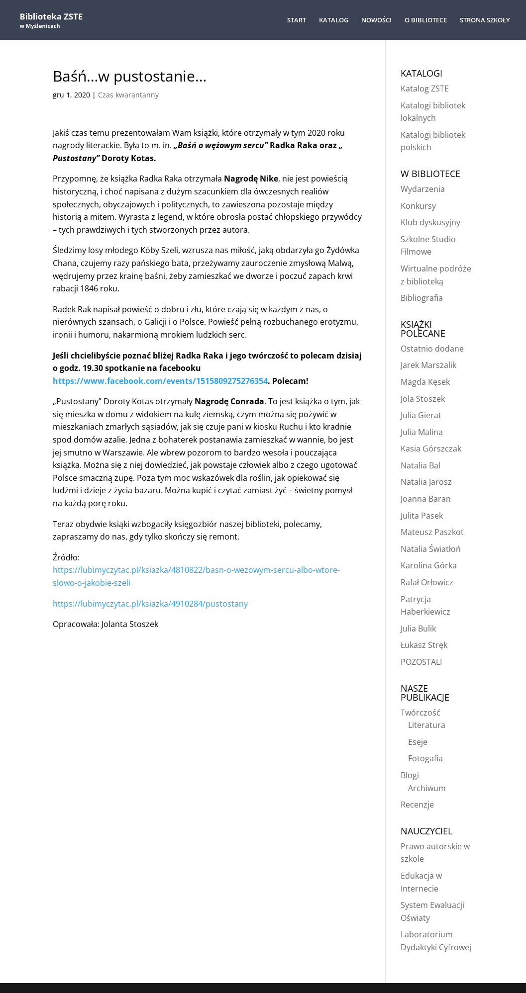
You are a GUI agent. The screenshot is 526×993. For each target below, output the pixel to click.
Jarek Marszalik (428, 365)
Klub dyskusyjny (430, 222)
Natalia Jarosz (426, 481)
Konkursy (418, 205)
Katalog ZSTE (425, 88)
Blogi (410, 775)
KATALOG (333, 20)
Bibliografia (422, 297)
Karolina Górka (429, 565)
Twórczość (420, 712)
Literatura (426, 725)
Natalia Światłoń (431, 548)
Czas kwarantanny (128, 94)
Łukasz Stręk (424, 644)
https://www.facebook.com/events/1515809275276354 (160, 380)
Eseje (417, 741)
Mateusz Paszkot (432, 532)
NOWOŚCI (376, 20)
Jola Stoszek (423, 398)
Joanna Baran (426, 498)
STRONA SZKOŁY (485, 20)
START (296, 20)
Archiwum (427, 788)
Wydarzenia (423, 188)
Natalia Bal (420, 465)
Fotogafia (425, 758)
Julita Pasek (422, 515)
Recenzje (417, 804)
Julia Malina (422, 432)
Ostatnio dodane (432, 348)
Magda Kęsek (425, 381)
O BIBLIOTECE (426, 20)
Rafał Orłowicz (427, 582)
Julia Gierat (421, 415)
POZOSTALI (421, 661)
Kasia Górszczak (431, 448)
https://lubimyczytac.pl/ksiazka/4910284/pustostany (150, 603)
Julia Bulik (418, 628)
